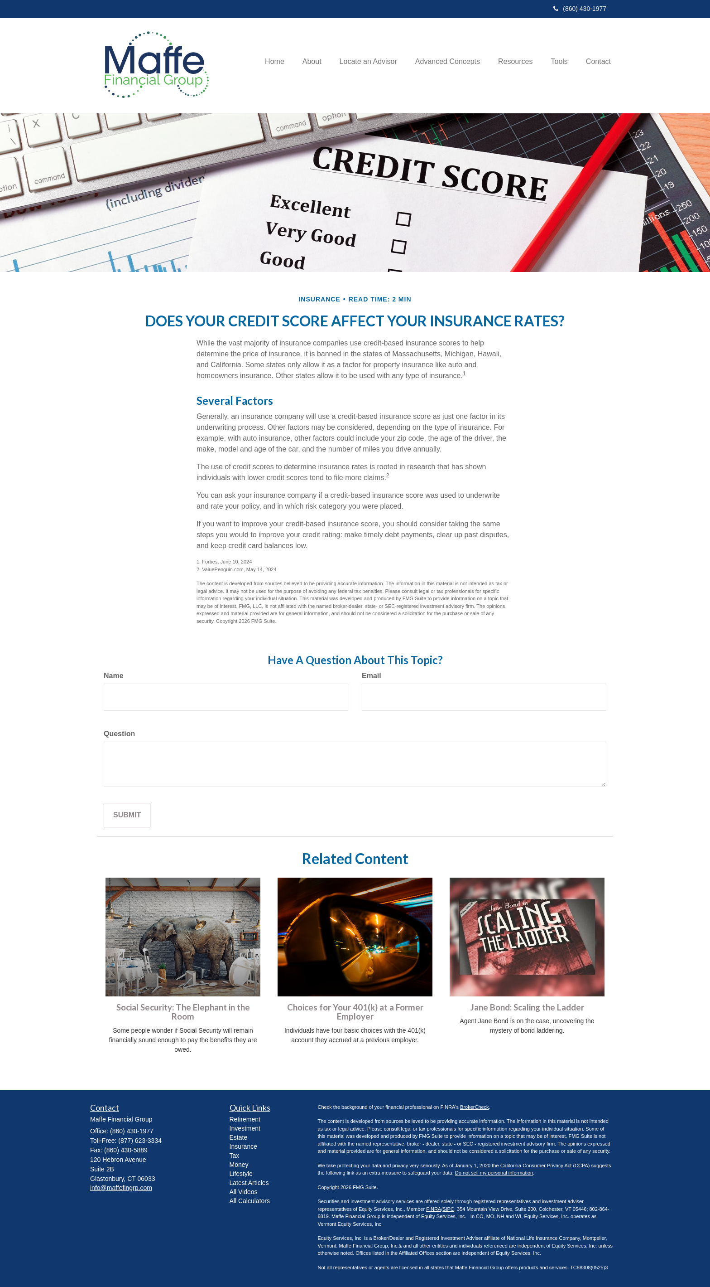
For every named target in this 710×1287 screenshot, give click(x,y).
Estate (239, 1137)
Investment (245, 1128)
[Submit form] (127, 815)
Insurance (243, 1146)
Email (371, 676)
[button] (312, 65)
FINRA (433, 1209)
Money (239, 1164)
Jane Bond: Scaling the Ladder (527, 1007)
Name (114, 676)
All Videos (244, 1191)
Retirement (245, 1119)
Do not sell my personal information (494, 1172)
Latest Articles (249, 1182)
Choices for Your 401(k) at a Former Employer (355, 1012)
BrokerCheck (474, 1107)
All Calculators (250, 1200)
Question (119, 734)
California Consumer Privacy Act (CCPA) (545, 1165)
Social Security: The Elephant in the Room (183, 1012)
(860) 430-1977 (579, 8)
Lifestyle (241, 1173)
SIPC (448, 1209)
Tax (235, 1155)
